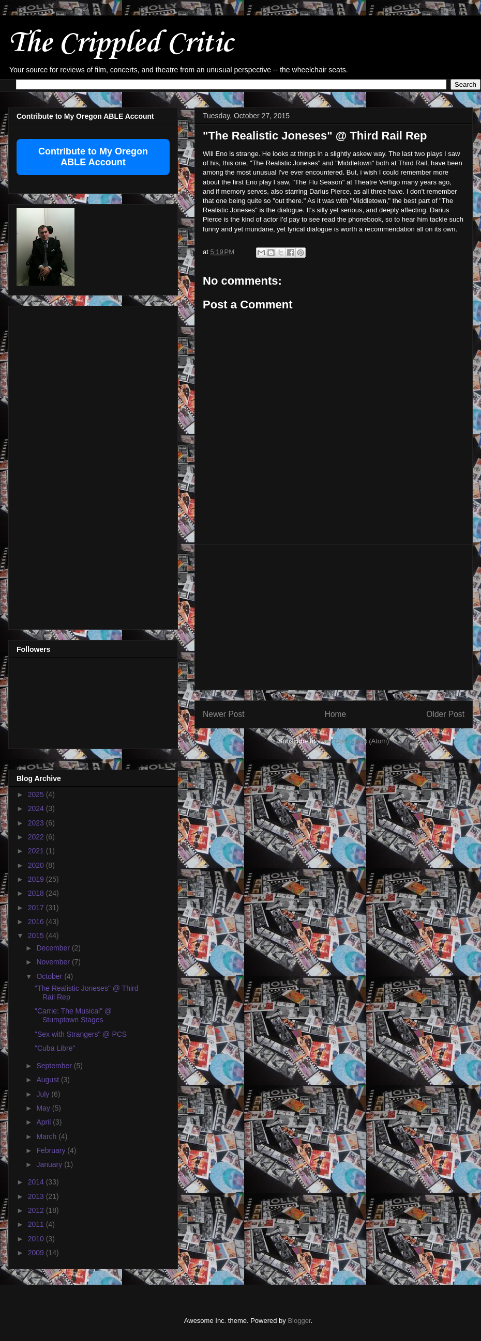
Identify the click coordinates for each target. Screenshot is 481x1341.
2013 (37, 1196)
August (48, 1079)
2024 (37, 808)
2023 (37, 823)
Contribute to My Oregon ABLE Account (93, 156)
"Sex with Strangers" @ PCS (81, 1034)
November (53, 962)
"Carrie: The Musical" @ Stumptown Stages (73, 1015)
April (44, 1122)
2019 (37, 879)
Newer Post (224, 714)
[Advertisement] (58, 465)
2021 (37, 851)
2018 (37, 893)
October (50, 976)
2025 (37, 794)
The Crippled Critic (120, 43)
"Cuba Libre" (55, 1048)
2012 (37, 1210)
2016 (37, 921)
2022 (37, 837)
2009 (37, 1253)
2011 (37, 1224)
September (54, 1066)
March (47, 1136)
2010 (37, 1239)
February (51, 1150)
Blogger (299, 1320)
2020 (37, 865)
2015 (37, 935)
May (44, 1108)
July (43, 1094)
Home (336, 714)
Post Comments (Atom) (354, 741)
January (50, 1164)
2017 (37, 907)
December (53, 948)
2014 (37, 1182)
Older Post (445, 714)
